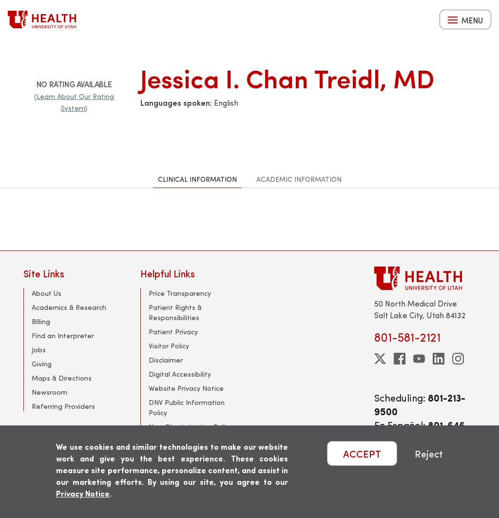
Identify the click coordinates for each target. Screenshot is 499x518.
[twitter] (380, 359)
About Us (46, 293)
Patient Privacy (173, 331)
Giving (42, 363)
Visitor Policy (169, 345)
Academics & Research (69, 307)
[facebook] (399, 359)
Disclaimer (166, 360)
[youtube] (419, 359)
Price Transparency (180, 293)
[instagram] (458, 359)
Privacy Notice (83, 493)
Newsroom (49, 392)
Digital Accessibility (180, 374)
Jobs (39, 349)
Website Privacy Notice (186, 388)
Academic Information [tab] (299, 179)
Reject (429, 453)
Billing (41, 321)
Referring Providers (63, 406)
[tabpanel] (249, 219)
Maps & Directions (62, 378)
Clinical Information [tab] (197, 179)
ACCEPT (362, 453)
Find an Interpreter (63, 335)
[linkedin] (438, 359)
